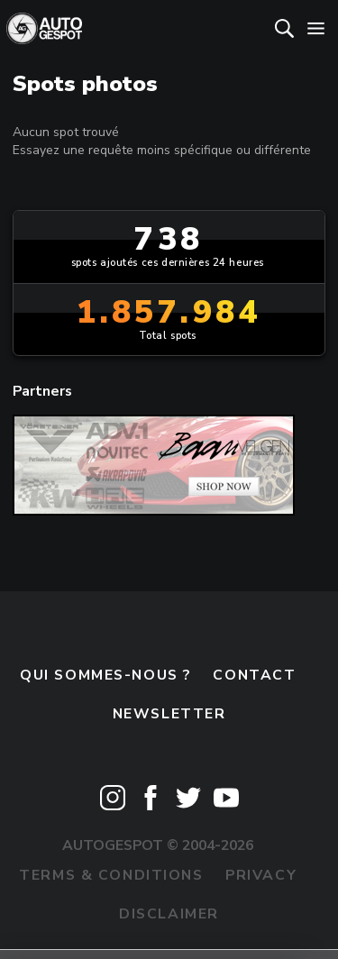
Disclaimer (169, 914)
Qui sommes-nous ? (105, 675)
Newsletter (169, 714)
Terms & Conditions (111, 875)
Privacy (261, 875)
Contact (254, 675)
